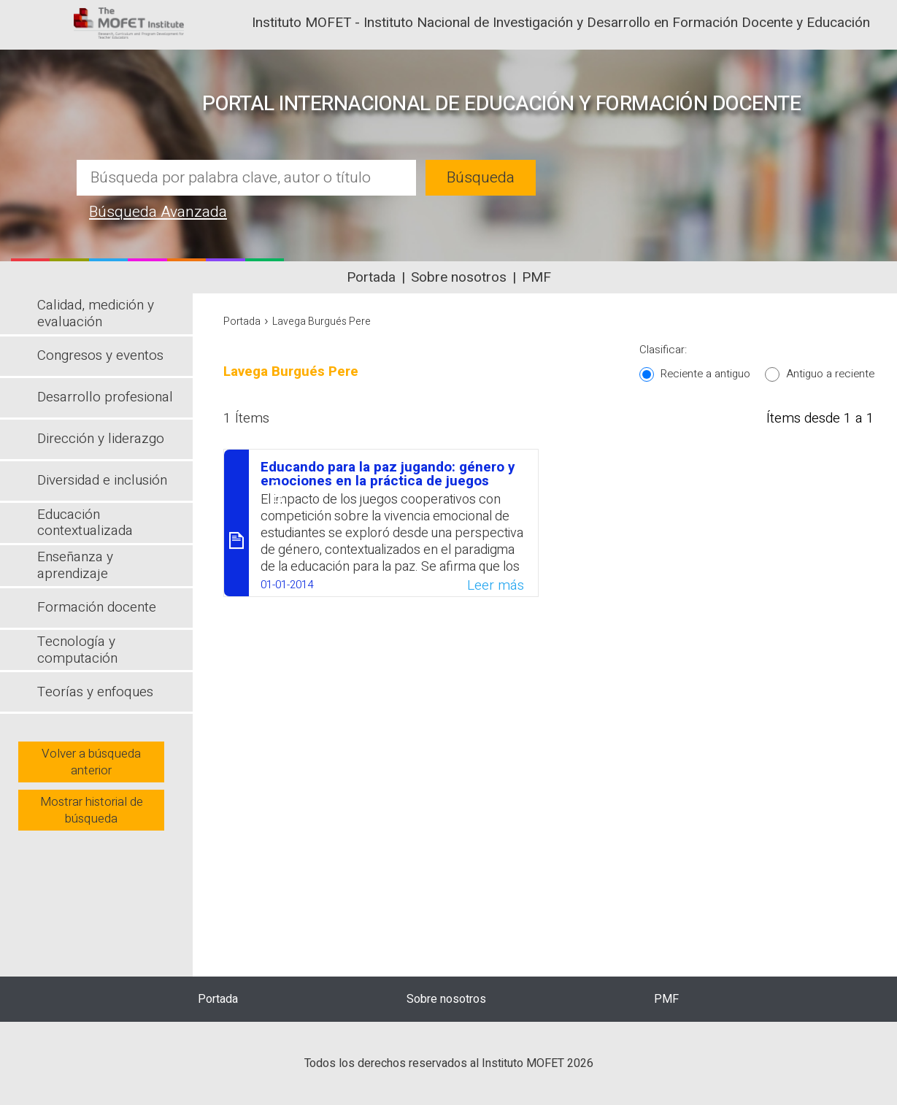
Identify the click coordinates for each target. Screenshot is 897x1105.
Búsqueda (481, 177)
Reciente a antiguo (705, 374)
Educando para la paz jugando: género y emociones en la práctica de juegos (388, 474)
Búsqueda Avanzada (158, 212)
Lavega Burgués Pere (321, 321)
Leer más (495, 585)
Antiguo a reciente (830, 374)
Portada (371, 277)
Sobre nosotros (459, 277)
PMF (536, 277)
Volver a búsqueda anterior (91, 761)
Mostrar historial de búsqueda (91, 810)
